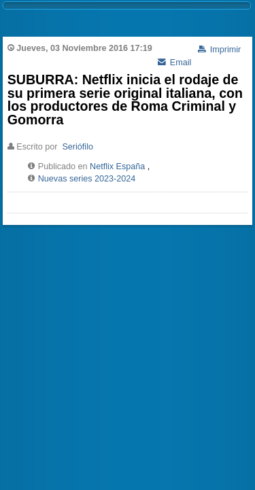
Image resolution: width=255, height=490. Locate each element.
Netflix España (117, 166)
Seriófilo (77, 147)
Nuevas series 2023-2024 (87, 178)
